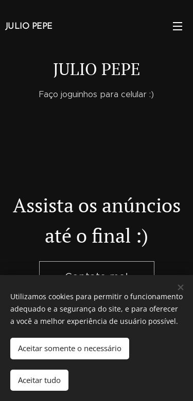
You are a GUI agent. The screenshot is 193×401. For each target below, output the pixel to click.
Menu (177, 26)
